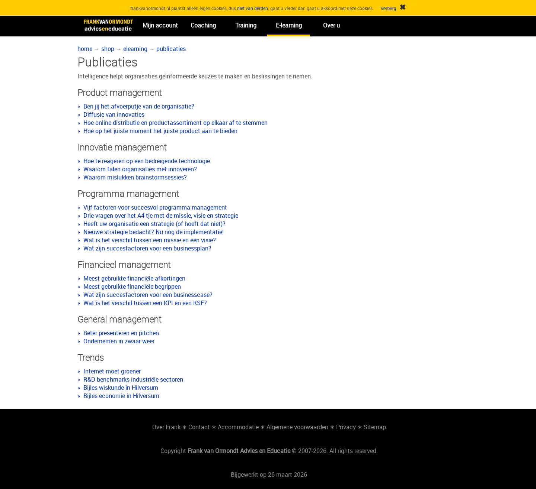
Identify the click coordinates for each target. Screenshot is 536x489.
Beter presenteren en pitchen (121, 333)
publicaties (171, 49)
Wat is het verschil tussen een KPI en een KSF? (145, 303)
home (84, 49)
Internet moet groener (112, 371)
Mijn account (160, 25)
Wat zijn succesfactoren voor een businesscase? (148, 295)
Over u (331, 25)
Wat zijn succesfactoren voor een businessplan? (147, 248)
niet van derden (252, 8)
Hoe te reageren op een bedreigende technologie (146, 161)
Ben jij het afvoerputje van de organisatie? (138, 106)
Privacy (346, 427)
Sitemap (375, 427)
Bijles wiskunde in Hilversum (120, 387)
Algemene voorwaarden (297, 427)
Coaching (203, 25)
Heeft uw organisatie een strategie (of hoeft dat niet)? (154, 224)
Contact (199, 427)
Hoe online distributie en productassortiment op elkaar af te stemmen (175, 123)
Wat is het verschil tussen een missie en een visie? (149, 240)
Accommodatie (238, 427)
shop (107, 49)
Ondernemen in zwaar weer (118, 341)
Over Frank (166, 427)
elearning (135, 49)
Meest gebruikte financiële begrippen (132, 286)
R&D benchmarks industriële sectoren (133, 379)
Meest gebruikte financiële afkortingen (134, 278)
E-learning (289, 25)
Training (245, 25)
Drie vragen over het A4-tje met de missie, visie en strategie (160, 215)
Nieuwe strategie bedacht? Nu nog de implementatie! (153, 232)
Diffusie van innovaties (113, 114)
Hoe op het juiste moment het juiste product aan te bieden (160, 131)
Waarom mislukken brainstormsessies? (135, 177)
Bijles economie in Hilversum (121, 396)
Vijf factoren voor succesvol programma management (155, 207)
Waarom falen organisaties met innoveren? (140, 169)
